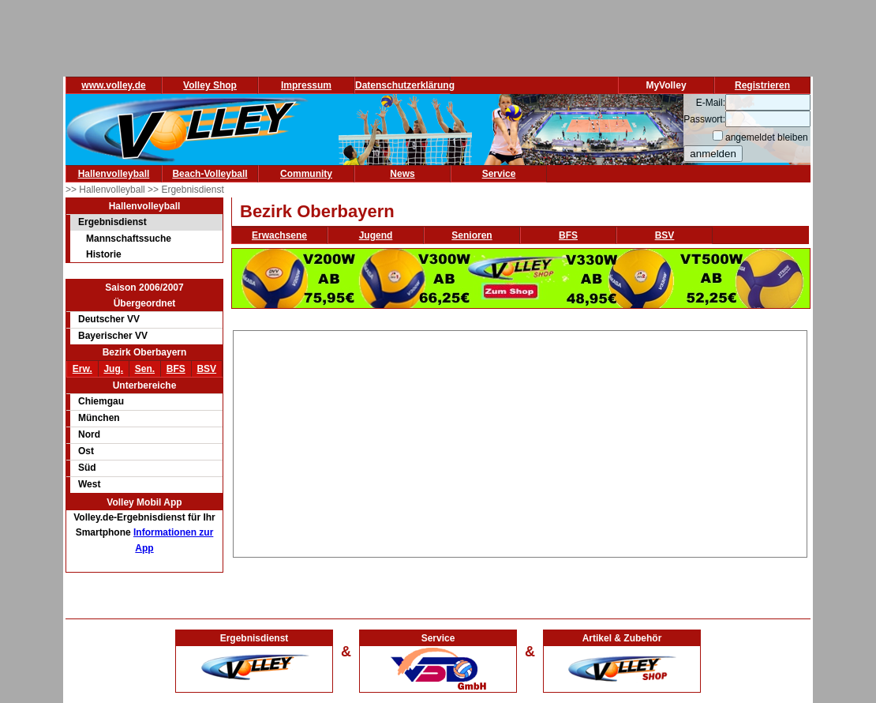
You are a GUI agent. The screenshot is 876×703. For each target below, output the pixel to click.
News (402, 173)
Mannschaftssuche (128, 238)
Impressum (306, 85)
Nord (89, 434)
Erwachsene (279, 235)
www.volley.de (113, 85)
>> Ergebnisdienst (186, 189)
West (89, 484)
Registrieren (762, 85)
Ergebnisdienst (112, 221)
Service (499, 173)
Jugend (376, 235)
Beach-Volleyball (209, 173)
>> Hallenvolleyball (107, 189)
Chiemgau (101, 401)
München (99, 417)
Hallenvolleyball (114, 173)
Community (306, 173)
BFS (176, 368)
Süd (87, 467)
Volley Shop (210, 85)
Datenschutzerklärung (405, 85)
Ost (86, 451)
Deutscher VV (109, 319)
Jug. (113, 368)
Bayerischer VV (113, 335)
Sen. (145, 368)
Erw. (82, 368)
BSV (206, 368)
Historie (104, 254)
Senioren (471, 235)
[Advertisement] (520, 441)
